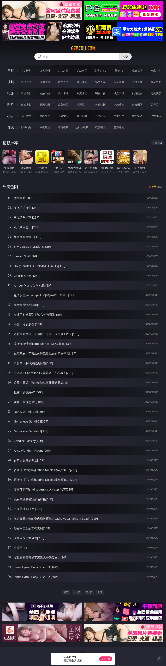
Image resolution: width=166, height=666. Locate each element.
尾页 (99, 592)
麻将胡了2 (100, 70)
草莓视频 (63, 127)
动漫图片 (82, 104)
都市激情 (26, 116)
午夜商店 (45, 127)
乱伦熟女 (137, 93)
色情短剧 (119, 127)
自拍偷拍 (45, 82)
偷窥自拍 (26, 104)
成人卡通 (63, 93)
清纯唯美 (119, 104)
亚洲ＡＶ (26, 82)
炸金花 (119, 70)
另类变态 (156, 93)
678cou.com (83, 48)
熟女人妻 (100, 82)
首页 (66, 592)
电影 (10, 93)
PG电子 (26, 70)
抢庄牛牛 (156, 70)
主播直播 (137, 82)
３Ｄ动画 (82, 82)
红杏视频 (100, 127)
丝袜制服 (119, 82)
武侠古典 (82, 116)
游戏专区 (82, 70)
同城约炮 (26, 127)
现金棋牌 (137, 70)
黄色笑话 (137, 116)
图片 (10, 104)
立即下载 (105, 658)
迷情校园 (100, 116)
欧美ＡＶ (63, 82)
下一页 (89, 592)
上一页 (77, 592)
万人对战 (63, 70)
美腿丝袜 (100, 104)
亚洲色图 (45, 104)
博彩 (10, 70)
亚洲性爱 (26, 93)
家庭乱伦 (45, 116)
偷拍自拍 (45, 93)
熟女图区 (137, 104)
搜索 (125, 56)
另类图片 (156, 104)
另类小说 (119, 116)
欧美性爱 (82, 93)
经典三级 (119, 93)
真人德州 (45, 70)
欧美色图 (63, 104)
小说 (10, 116)
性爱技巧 (156, 116)
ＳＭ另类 (156, 82)
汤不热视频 (81, 127)
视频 (10, 82)
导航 (10, 127)
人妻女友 (63, 116)
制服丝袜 (100, 93)
